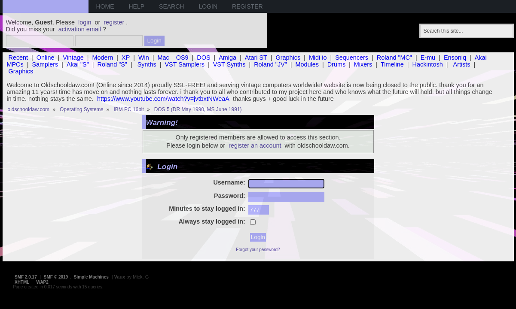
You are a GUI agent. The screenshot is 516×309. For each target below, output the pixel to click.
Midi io (318, 57)
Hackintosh (427, 64)
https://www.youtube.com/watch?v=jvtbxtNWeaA (163, 98)
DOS (203, 57)
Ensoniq (455, 57)
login (84, 22)
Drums (336, 64)
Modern (102, 57)
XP (126, 57)
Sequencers (351, 57)
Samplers (45, 64)
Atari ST (256, 57)
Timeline (392, 64)
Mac (163, 57)
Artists (461, 64)
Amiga (227, 57)
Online (46, 57)
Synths (146, 64)
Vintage (73, 57)
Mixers (363, 64)
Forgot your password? (258, 249)
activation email (79, 29)
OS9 (182, 57)
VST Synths (229, 64)
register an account (255, 145)
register (114, 22)
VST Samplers (185, 64)
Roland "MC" (394, 57)
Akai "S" (78, 64)
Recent (18, 57)
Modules (307, 64)
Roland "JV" (270, 64)
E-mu (428, 57)
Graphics (288, 57)
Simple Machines (91, 277)
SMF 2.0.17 (26, 277)
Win (143, 57)
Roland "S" (112, 64)
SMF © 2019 (56, 277)
